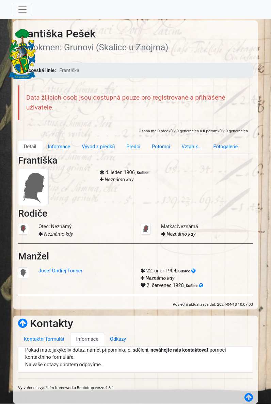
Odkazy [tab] (118, 339)
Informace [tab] (59, 147)
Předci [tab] (133, 147)
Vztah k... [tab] (192, 147)
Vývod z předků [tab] (98, 147)
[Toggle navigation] (22, 9)
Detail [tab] (30, 147)
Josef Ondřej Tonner (60, 271)
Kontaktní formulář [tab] (44, 339)
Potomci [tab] (161, 147)
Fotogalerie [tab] (225, 147)
